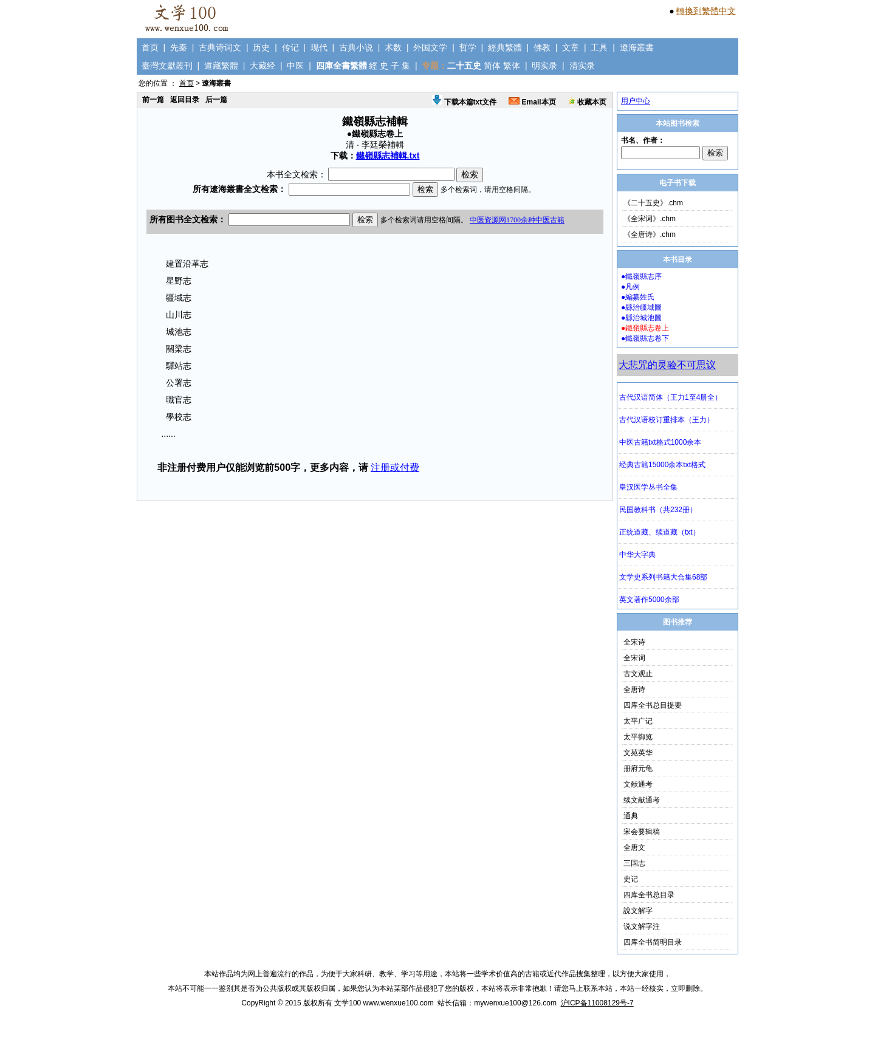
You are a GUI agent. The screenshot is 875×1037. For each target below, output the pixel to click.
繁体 (511, 65)
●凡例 (630, 286)
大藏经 (262, 65)
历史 (261, 47)
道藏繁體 (221, 65)
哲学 (467, 47)
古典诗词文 (220, 47)
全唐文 (634, 847)
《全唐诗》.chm (649, 234)
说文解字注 (641, 926)
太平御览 (638, 737)
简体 (492, 65)
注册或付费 (395, 467)
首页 (150, 47)
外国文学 (430, 47)
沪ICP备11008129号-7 (597, 1003)
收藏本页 (587, 102)
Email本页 (532, 102)
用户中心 (635, 101)
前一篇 (153, 99)
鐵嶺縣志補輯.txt (388, 155)
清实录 (582, 65)
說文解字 (638, 910)
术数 (393, 47)
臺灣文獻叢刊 (167, 65)
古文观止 (638, 673)
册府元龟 (638, 768)
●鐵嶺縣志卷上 (645, 328)
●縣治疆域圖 (641, 307)
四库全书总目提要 (652, 705)
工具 (599, 47)
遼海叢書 (637, 47)
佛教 (542, 47)
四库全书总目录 (648, 895)
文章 (570, 47)
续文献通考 (641, 800)
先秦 (178, 47)
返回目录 (184, 99)
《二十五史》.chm (653, 203)
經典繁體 (505, 47)
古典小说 (356, 47)
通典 (630, 816)
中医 (295, 65)
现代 (319, 47)
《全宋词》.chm (649, 218)
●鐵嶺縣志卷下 (645, 338)
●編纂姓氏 (637, 297)
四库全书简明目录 (652, 942)
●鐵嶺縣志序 (641, 276)
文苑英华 (638, 752)
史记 (630, 879)
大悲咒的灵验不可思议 (667, 365)
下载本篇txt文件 (464, 102)
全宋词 (634, 658)
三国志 (634, 863)
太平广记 (638, 721)
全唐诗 (634, 689)
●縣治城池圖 (641, 317)
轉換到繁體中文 (706, 11)
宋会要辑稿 (641, 831)
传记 (290, 47)
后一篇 (216, 99)
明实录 (544, 65)
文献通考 (638, 784)
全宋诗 (634, 642)
